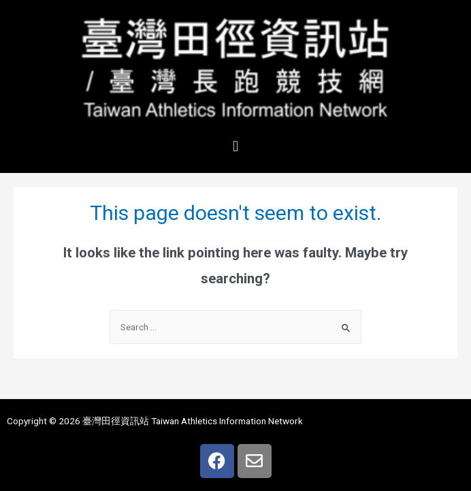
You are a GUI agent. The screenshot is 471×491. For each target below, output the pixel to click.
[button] (235, 146)
